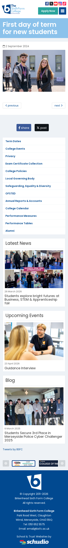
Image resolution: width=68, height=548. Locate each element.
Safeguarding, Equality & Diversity (28, 186)
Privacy (10, 156)
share (23, 128)
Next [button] (62, 463)
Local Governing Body (19, 178)
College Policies (16, 171)
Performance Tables (19, 223)
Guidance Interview (20, 368)
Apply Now (48, 11)
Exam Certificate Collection (23, 163)
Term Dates (13, 141)
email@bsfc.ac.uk (38, 529)
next (59, 105)
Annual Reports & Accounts (23, 201)
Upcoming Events (24, 315)
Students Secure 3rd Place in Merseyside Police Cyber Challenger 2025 (33, 436)
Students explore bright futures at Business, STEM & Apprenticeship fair (32, 299)
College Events (15, 149)
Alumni (10, 231)
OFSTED (10, 193)
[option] (23, 463)
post (42, 128)
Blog (10, 380)
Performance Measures (21, 216)
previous (11, 105)
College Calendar (17, 208)
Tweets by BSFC (13, 449)
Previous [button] (6, 463)
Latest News (18, 243)
